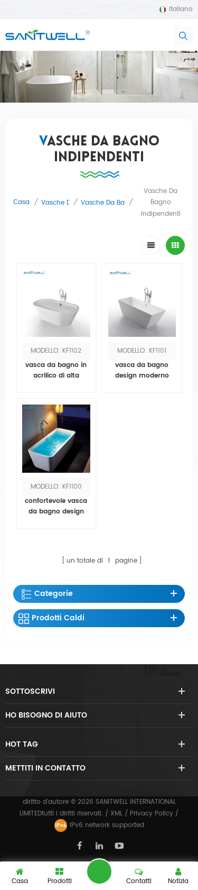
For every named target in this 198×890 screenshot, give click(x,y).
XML (116, 814)
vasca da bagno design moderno (142, 370)
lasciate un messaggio (99, 871)
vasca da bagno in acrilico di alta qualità (56, 370)
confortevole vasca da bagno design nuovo (56, 506)
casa (21, 202)
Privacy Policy (151, 814)
